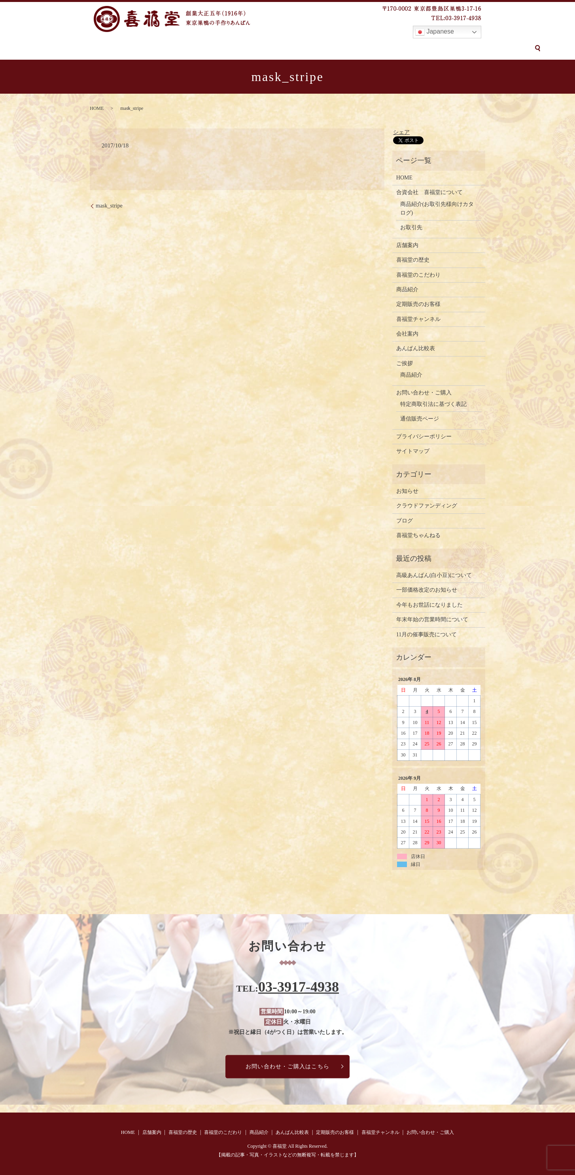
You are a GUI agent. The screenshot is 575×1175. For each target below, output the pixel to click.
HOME (77, 48)
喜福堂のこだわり (197, 48)
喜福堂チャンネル (393, 48)
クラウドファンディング (426, 506)
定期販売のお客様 (337, 48)
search (501, 48)
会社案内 (407, 334)
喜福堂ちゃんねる (418, 535)
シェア (401, 132)
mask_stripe (109, 206)
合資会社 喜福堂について (429, 192)
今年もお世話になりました (429, 605)
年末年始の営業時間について (432, 619)
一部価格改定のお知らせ (426, 590)
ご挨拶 (404, 363)
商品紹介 (241, 48)
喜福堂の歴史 (146, 48)
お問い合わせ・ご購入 (456, 48)
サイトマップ (412, 451)
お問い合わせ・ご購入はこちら (287, 1066)
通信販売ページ (419, 419)
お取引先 (411, 227)
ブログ (404, 521)
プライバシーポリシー (424, 436)
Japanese (434, 32)
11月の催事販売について (426, 634)
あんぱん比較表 (283, 48)
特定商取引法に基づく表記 (433, 404)
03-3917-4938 (298, 987)
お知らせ (407, 491)
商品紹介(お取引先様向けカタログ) (437, 208)
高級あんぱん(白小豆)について (434, 575)
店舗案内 (107, 48)
